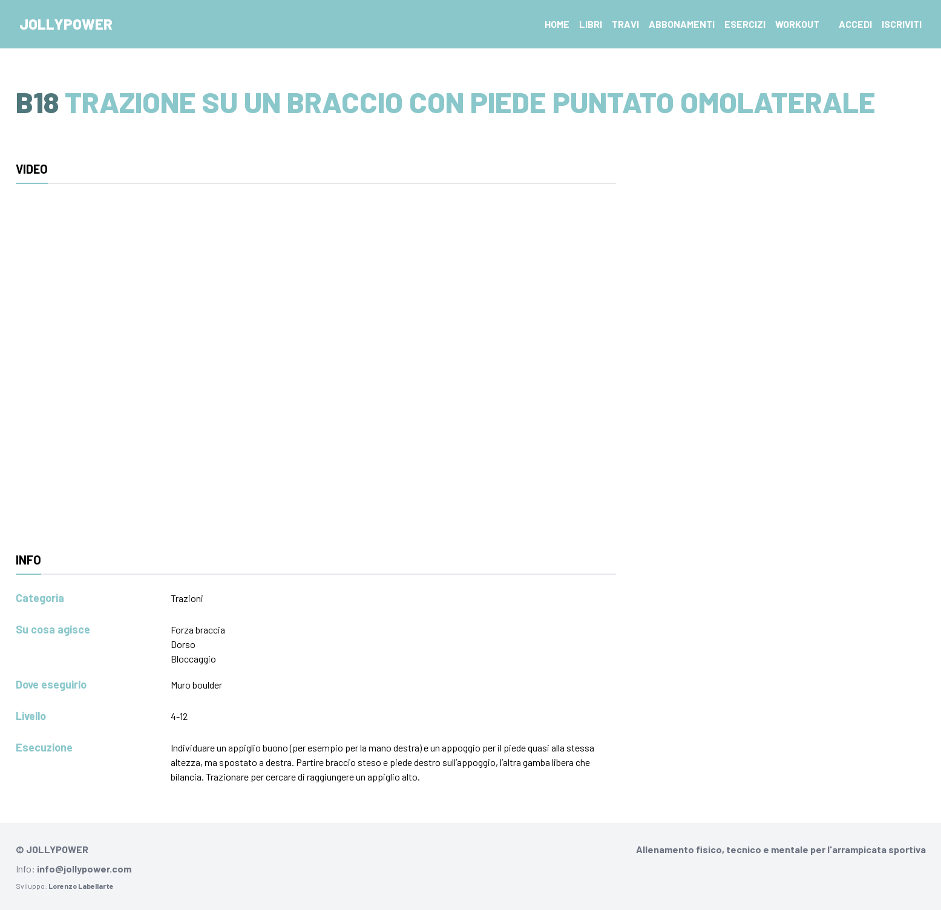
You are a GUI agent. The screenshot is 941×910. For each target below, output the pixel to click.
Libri (590, 24)
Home (557, 24)
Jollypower (66, 24)
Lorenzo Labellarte (81, 886)
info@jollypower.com (84, 868)
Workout (797, 24)
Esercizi (745, 24)
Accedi (855, 24)
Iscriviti (902, 24)
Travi (625, 24)
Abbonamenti (682, 24)
